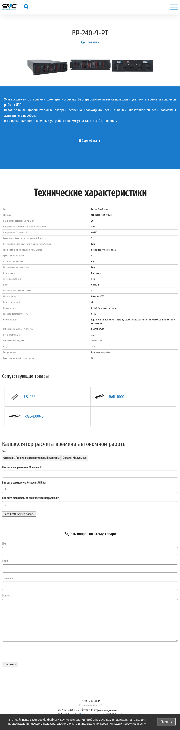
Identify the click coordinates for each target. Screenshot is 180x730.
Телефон (7, 578)
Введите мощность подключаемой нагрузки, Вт (30, 498)
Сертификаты (90, 140)
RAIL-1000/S (34, 416)
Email (5, 561)
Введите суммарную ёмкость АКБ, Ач (24, 482)
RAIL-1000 (116, 396)
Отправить (10, 664)
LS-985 (29, 396)
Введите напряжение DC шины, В (21, 467)
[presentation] (33, 654)
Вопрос (6, 595)
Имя (4, 543)
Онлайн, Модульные (75, 458)
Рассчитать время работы (19, 514)
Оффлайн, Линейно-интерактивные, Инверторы (31, 458)
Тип (4, 451)
